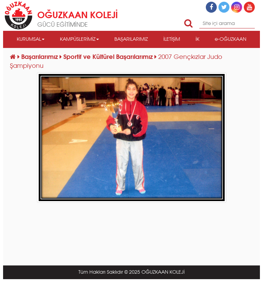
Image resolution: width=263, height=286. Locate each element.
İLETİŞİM (171, 39)
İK (197, 39)
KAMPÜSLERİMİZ (79, 39)
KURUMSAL (31, 39)
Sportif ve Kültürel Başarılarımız (108, 57)
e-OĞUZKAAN (230, 39)
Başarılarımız (40, 57)
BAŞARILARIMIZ (131, 39)
